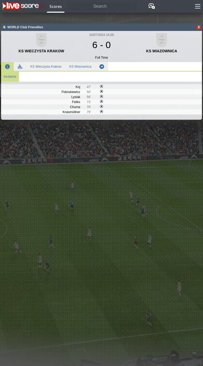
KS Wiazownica (80, 66)
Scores (55, 6)
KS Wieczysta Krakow (45, 66)
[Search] (102, 6)
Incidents (10, 76)
